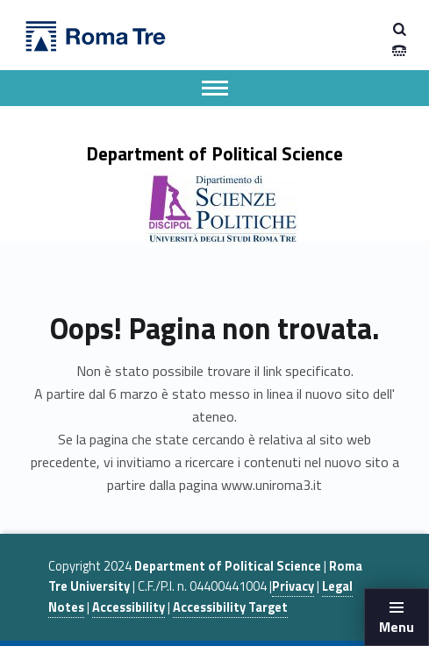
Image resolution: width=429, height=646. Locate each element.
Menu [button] (396, 626)
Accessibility (128, 607)
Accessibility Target (230, 607)
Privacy (293, 586)
